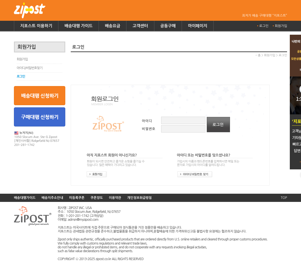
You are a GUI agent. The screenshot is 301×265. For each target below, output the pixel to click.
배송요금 (112, 26)
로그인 (263, 26)
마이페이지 (197, 26)
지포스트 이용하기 (36, 26)
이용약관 (115, 197)
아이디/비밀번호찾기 (29, 68)
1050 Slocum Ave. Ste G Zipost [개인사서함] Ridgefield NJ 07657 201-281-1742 (36, 138)
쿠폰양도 (96, 197)
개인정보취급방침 (139, 197)
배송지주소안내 (52, 197)
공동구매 (168, 26)
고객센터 (140, 26)
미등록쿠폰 (76, 197)
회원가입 (281, 26)
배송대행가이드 (25, 197)
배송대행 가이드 (78, 26)
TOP (284, 197)
